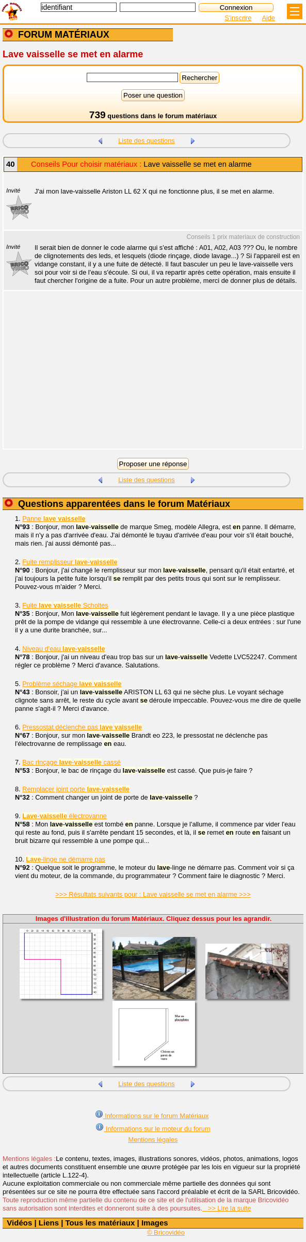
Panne (53, 518)
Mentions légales (153, 1139)
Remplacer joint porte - (76, 789)
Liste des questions (146, 141)
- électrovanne (64, 816)
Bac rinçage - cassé (71, 762)
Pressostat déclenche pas (82, 727)
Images (154, 1222)
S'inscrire (237, 18)
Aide (268, 18)
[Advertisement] (147, 376)
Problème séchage (71, 684)
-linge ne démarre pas (65, 859)
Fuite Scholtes (65, 605)
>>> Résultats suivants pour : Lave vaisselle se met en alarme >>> (152, 894)
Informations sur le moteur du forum (152, 1128)
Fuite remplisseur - (69, 562)
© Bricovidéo (166, 1232)
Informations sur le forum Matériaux (152, 1115)
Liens (49, 1222)
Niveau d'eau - (63, 648)
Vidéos (19, 1222)
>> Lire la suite (226, 1208)
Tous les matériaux (100, 1222)
